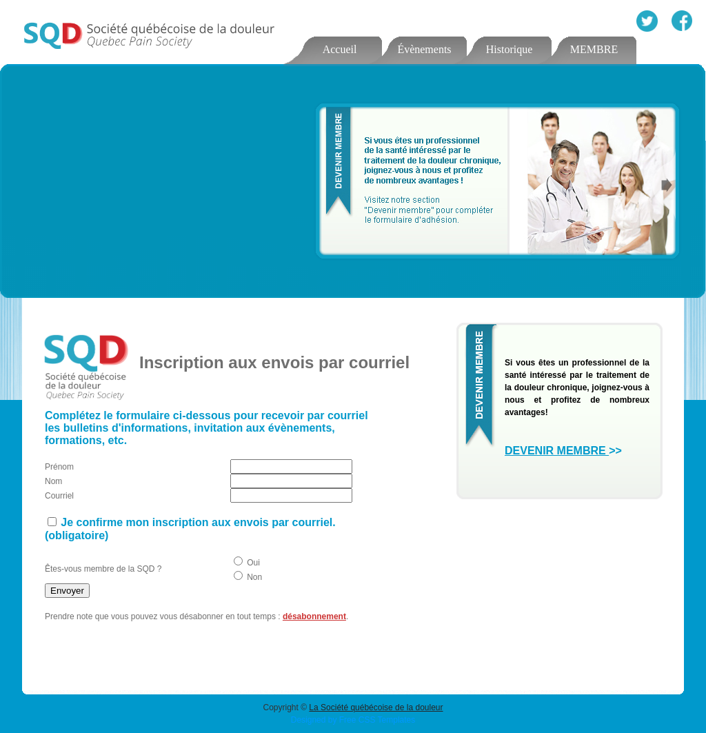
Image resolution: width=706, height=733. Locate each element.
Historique (509, 49)
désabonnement (314, 616)
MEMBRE (594, 49)
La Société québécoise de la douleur (376, 707)
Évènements (424, 49)
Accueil (340, 49)
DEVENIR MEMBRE (557, 450)
